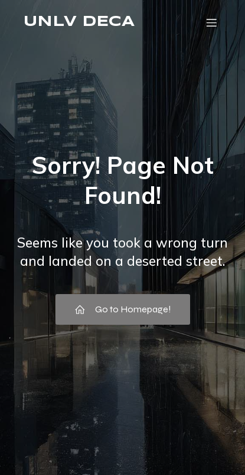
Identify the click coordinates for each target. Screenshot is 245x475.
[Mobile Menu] (211, 22)
